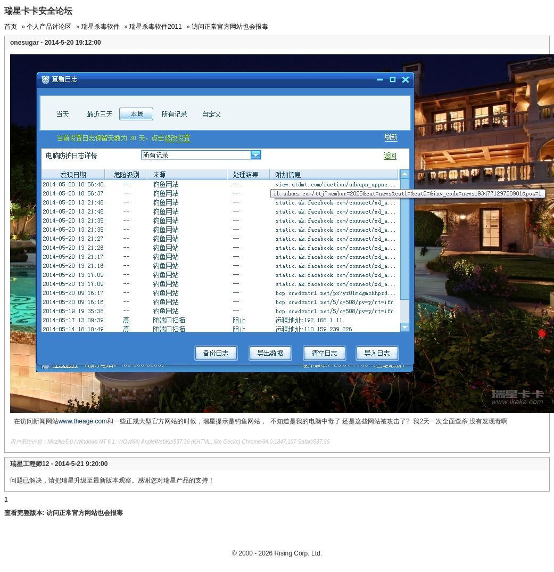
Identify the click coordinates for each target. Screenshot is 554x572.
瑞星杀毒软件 (100, 26)
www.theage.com (83, 421)
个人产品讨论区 (49, 26)
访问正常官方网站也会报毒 (230, 26)
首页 (10, 26)
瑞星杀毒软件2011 (155, 26)
